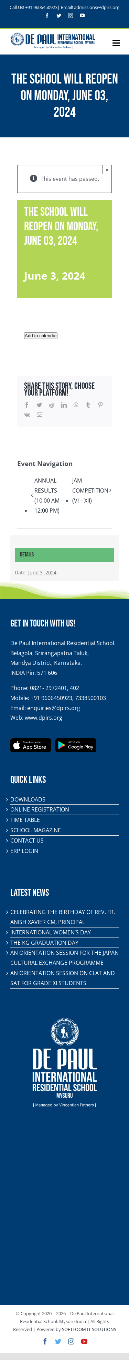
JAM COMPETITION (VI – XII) (90, 490)
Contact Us (27, 840)
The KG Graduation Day (44, 942)
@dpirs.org (108, 7)
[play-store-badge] (75, 741)
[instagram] (70, 15)
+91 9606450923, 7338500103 (68, 698)
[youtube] (82, 15)
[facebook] (47, 15)
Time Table (25, 820)
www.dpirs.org (43, 717)
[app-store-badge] (30, 741)
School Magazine (35, 830)
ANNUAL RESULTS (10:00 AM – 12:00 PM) (49, 495)
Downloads (27, 799)
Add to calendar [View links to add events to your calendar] (41, 335)
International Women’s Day (50, 932)
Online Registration (39, 809)
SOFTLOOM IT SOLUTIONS (89, 1329)
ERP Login (24, 851)
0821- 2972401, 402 (54, 688)
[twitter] (58, 15)
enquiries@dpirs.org (53, 708)
